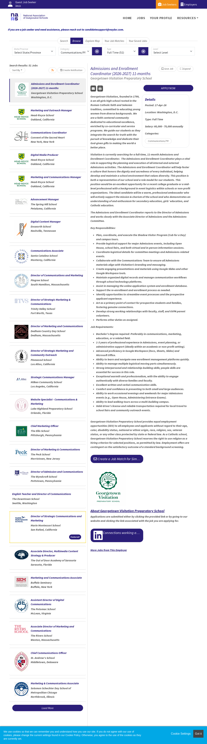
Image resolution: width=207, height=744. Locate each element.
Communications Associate (47, 250)
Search (64, 41)
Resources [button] (186, 18)
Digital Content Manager (46, 221)
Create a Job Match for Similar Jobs (118, 459)
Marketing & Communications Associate (55, 683)
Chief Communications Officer (49, 653)
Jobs (141, 18)
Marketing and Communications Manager (56, 177)
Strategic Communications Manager (52, 377)
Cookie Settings (181, 733)
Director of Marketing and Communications (57, 326)
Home (127, 18)
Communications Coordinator (49, 132)
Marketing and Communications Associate (56, 577)
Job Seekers (167, 4)
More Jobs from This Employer (108, 550)
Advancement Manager (45, 199)
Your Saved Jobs (138, 41)
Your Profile (161, 18)
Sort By (16, 70)
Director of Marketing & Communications (55, 449)
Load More (48, 708)
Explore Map (93, 41)
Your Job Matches (114, 41)
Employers (189, 4)
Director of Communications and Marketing (57, 275)
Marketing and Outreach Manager (51, 110)
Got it (198, 733)
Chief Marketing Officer (45, 426)
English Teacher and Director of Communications (41, 494)
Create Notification (71, 70)
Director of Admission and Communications (57, 471)
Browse (76, 41)
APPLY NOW (168, 88)
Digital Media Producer (44, 155)
